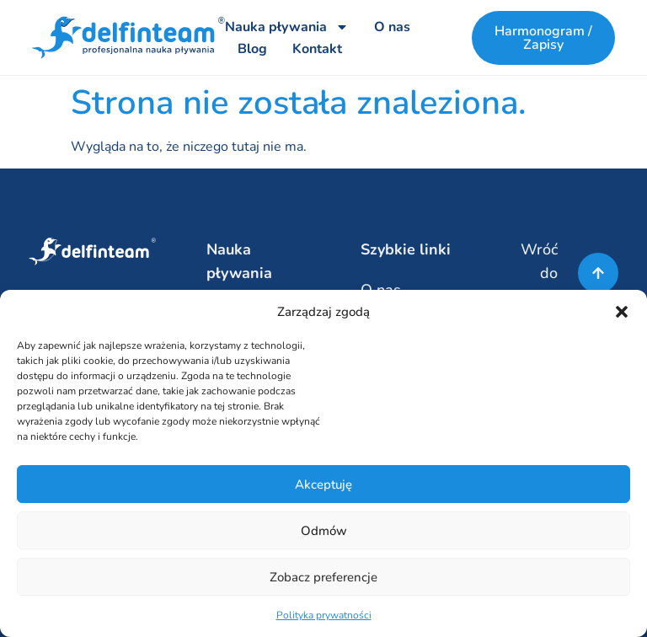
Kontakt (317, 49)
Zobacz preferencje (323, 577)
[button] (621, 311)
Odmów (324, 530)
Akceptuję (323, 484)
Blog (252, 49)
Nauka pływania (287, 27)
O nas (392, 27)
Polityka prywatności (324, 615)
